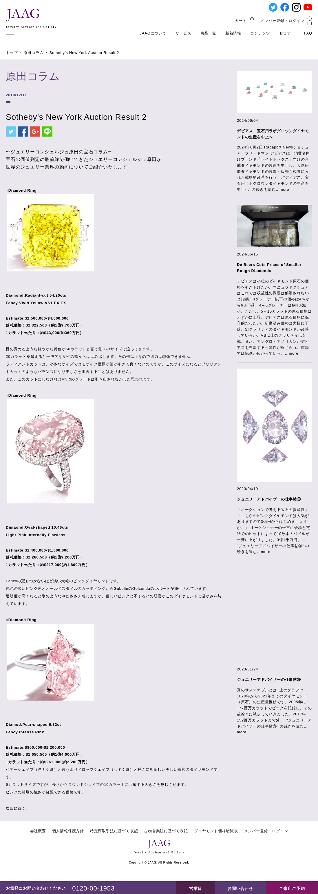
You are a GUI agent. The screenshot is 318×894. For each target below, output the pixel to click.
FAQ (308, 33)
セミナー (287, 33)
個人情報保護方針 (68, 831)
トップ (12, 52)
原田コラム (33, 52)
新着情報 (233, 33)
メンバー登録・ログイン (282, 21)
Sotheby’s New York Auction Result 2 (84, 52)
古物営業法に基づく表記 (166, 831)
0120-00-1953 (93, 888)
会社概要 (38, 831)
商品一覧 (208, 33)
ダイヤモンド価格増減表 (216, 831)
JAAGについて (153, 33)
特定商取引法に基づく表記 (114, 831)
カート (241, 21)
